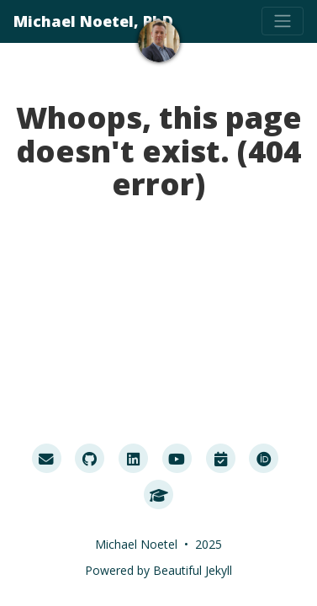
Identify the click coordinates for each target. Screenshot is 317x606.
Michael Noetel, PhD (93, 21)
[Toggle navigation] (283, 21)
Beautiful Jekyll (192, 570)
